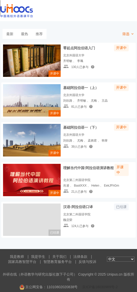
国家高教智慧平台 (22, 262)
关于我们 (59, 257)
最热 (24, 34)
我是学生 (38, 257)
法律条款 (80, 257)
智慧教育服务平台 (57, 262)
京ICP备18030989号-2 (100, 287)
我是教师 (17, 257)
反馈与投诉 (87, 262)
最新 (9, 34)
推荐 (39, 34)
